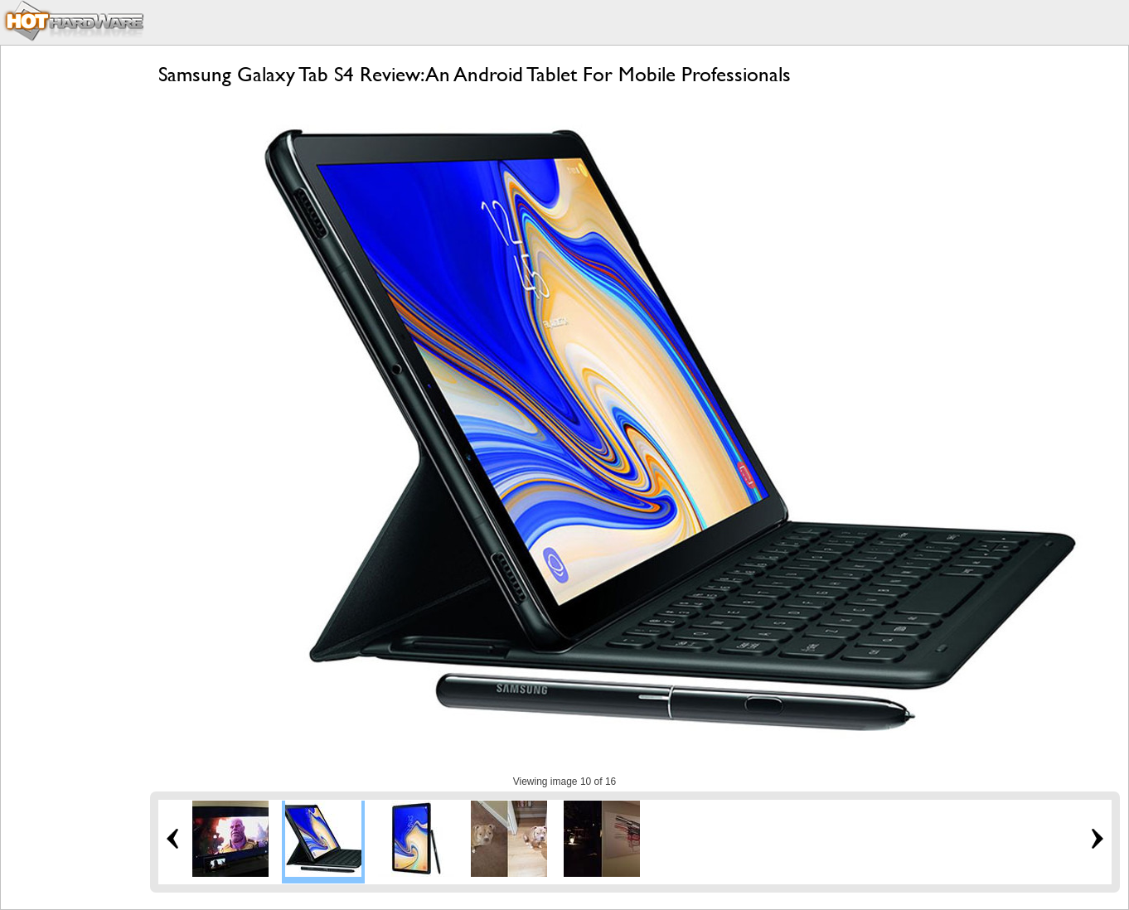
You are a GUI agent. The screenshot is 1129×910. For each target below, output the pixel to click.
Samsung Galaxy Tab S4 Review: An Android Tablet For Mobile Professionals (474, 74)
